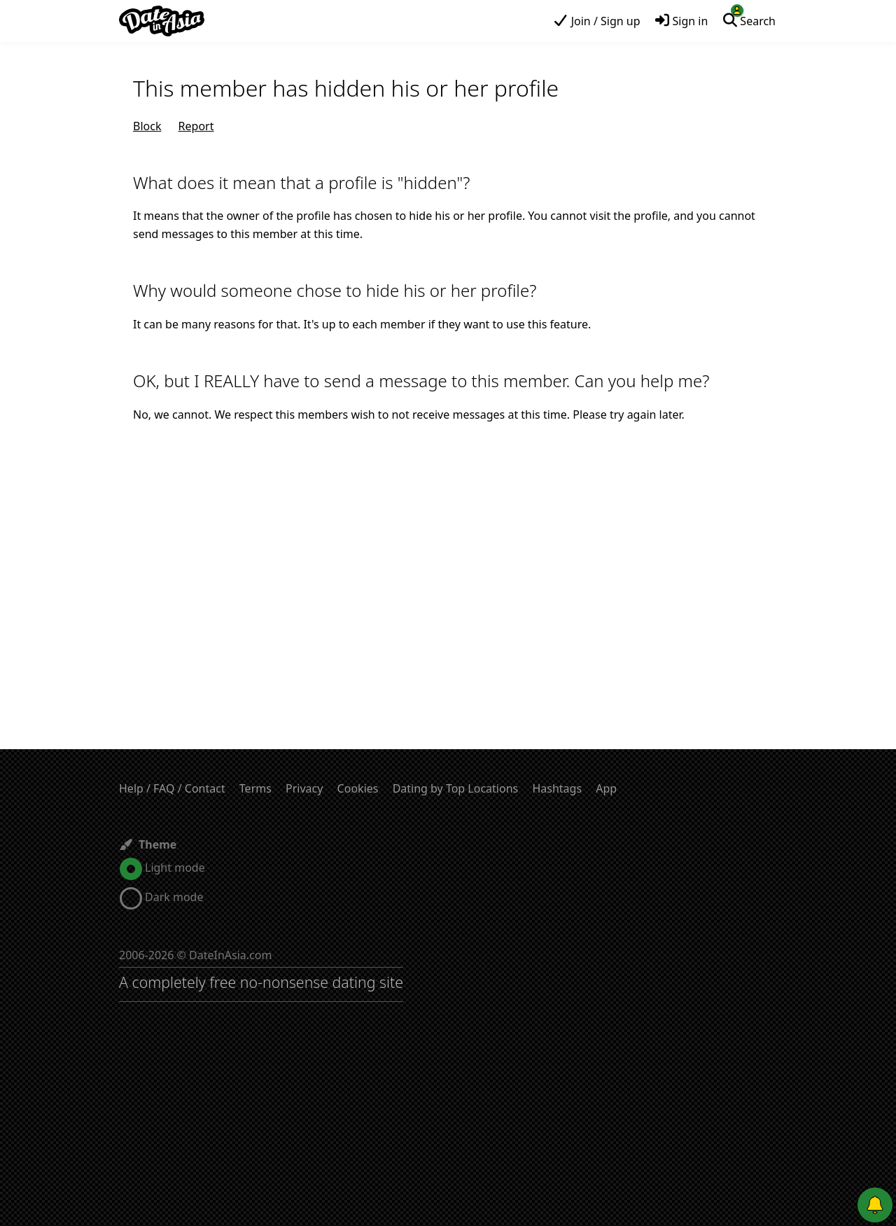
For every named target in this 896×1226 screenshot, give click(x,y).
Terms (255, 788)
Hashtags (557, 788)
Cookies (358, 788)
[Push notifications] (875, 1204)
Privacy (304, 788)
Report (196, 126)
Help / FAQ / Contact (172, 788)
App (606, 788)
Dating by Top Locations (456, 788)
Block (147, 126)
